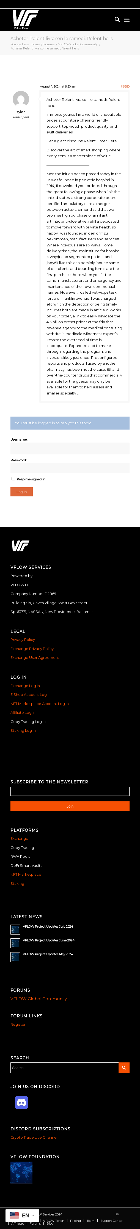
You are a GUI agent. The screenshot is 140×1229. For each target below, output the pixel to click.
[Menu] (127, 19)
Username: (19, 439)
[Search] (114, 20)
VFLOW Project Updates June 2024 (49, 940)
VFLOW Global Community (38, 998)
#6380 (125, 86)
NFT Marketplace (25, 874)
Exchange (19, 838)
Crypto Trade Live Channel (33, 1137)
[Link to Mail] (117, 1214)
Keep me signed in (31, 479)
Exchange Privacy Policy (32, 648)
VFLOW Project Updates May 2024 (48, 954)
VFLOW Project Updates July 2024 (48, 926)
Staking (17, 883)
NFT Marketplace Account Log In (39, 703)
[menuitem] (114, 20)
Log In (22, 492)
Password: (18, 460)
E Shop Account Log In (30, 694)
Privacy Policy (22, 639)
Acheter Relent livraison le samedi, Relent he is (61, 38)
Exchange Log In (25, 685)
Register (18, 1024)
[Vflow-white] (58, 20)
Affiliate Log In (22, 712)
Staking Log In (23, 730)
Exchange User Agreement (34, 657)
